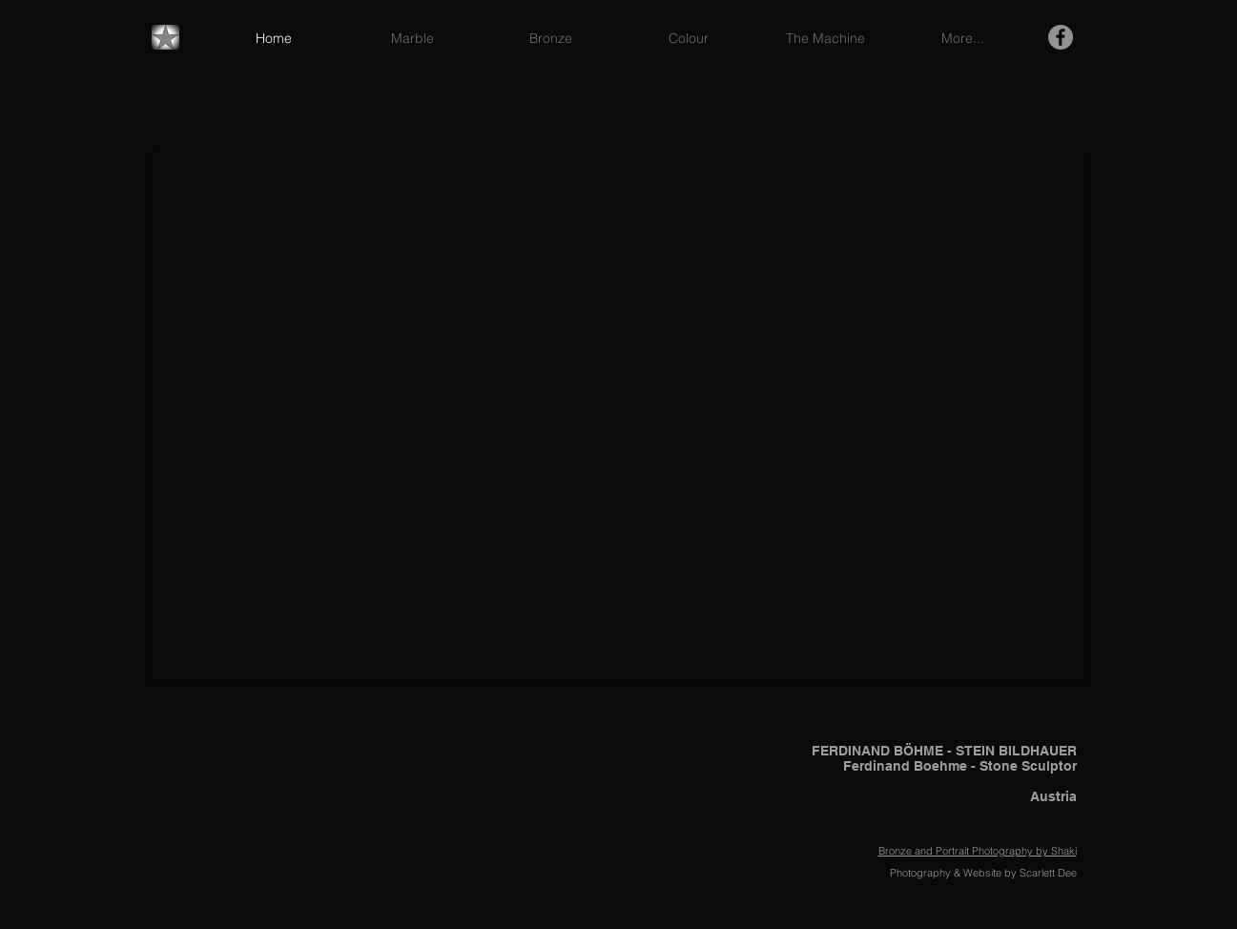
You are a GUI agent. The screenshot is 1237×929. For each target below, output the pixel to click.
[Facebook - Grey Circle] (1060, 37)
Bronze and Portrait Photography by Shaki (977, 850)
